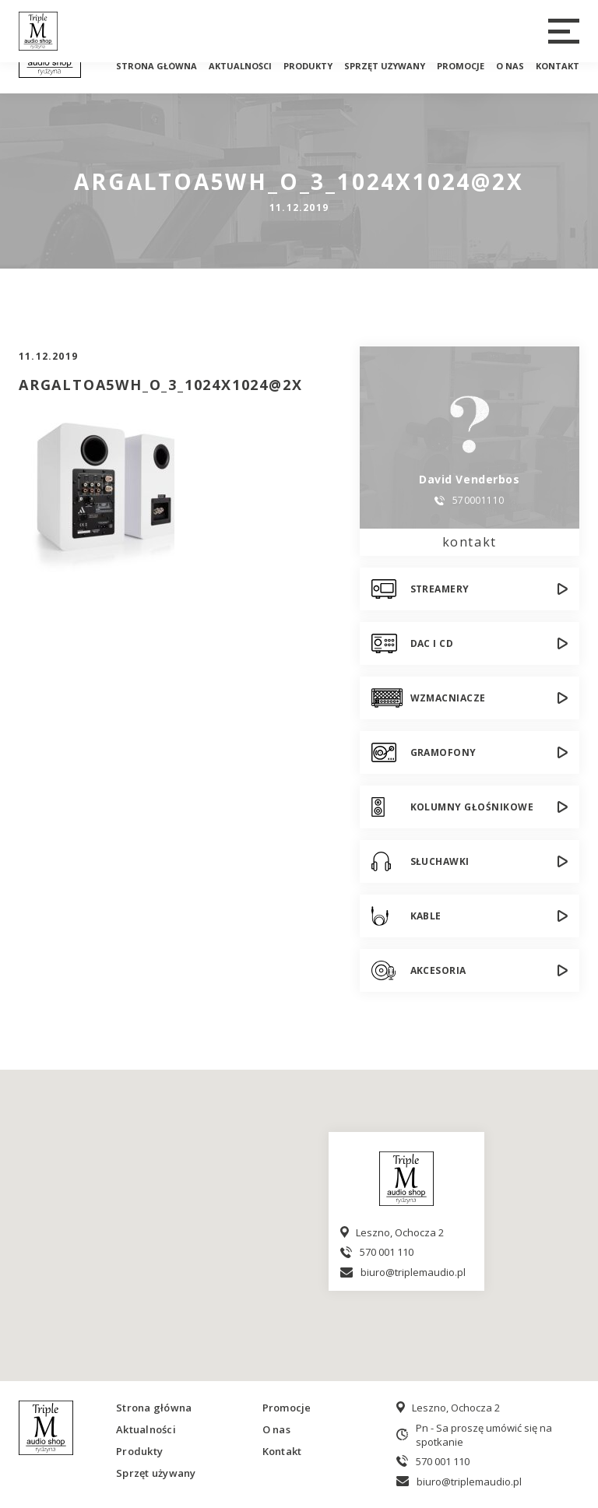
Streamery (440, 589)
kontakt (469, 541)
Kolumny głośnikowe (472, 807)
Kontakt (557, 66)
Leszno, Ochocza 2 (400, 1232)
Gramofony (443, 752)
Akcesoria (438, 970)
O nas (510, 66)
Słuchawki (440, 861)
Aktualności (240, 66)
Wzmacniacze (448, 698)
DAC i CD (432, 643)
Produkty (307, 66)
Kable (425, 916)
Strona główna (156, 66)
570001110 (478, 500)
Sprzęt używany (384, 66)
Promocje (460, 66)
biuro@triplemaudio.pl (413, 1272)
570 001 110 (386, 1252)
